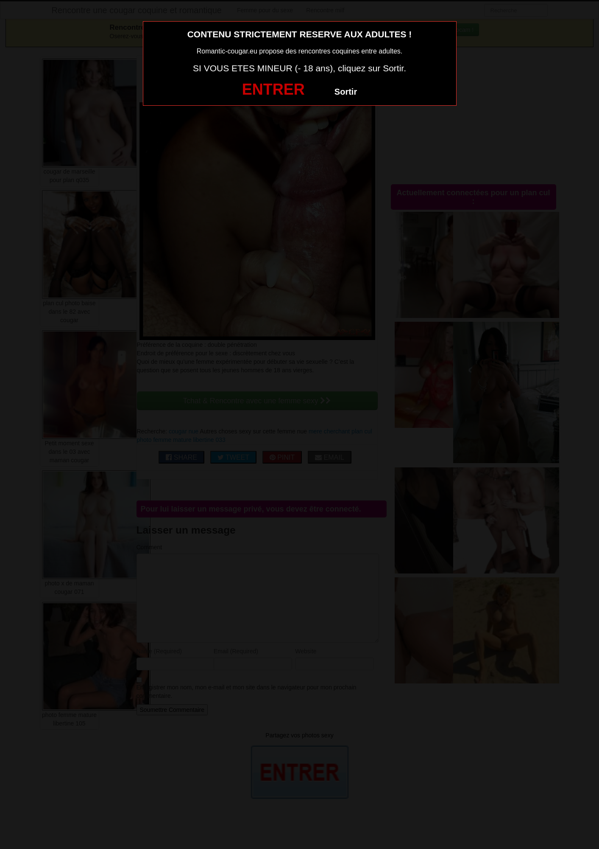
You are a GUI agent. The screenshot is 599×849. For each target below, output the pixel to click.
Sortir (345, 91)
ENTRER (273, 89)
